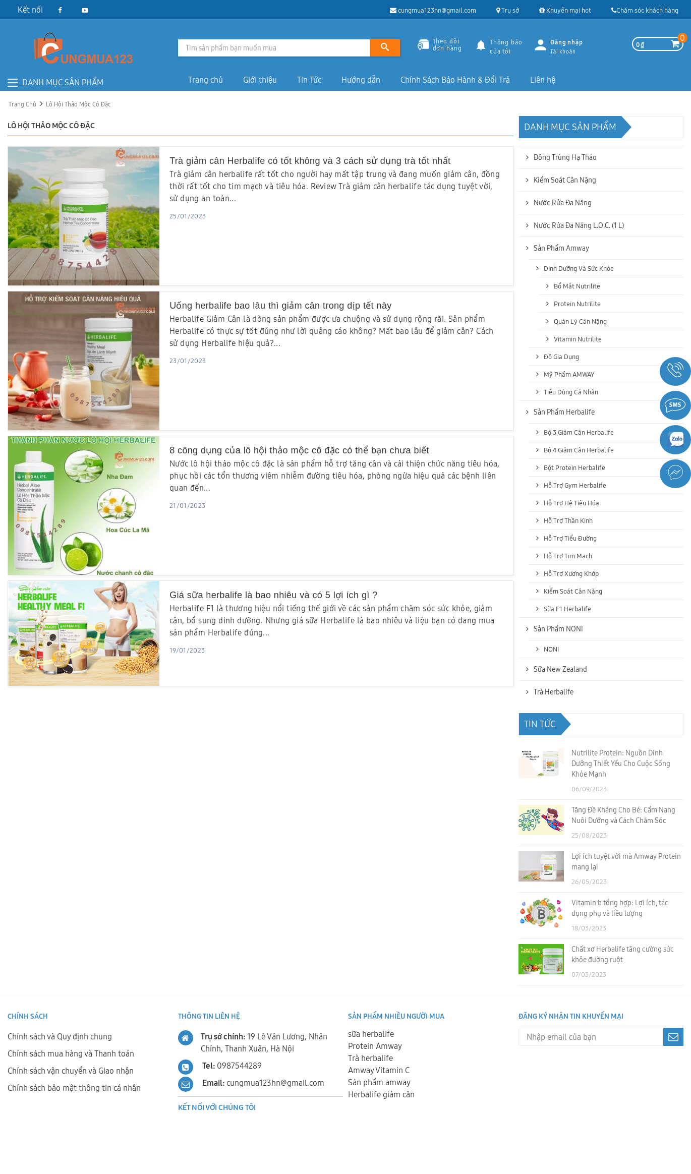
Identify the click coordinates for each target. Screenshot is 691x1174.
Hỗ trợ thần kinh (568, 520)
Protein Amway (375, 1045)
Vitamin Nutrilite (578, 338)
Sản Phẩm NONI (558, 629)
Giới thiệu (260, 79)
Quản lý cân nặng (580, 321)
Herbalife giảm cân (381, 1094)
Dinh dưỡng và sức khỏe (579, 268)
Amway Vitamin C (379, 1070)
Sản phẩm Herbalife (564, 412)
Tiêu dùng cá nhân (571, 391)
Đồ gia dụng (561, 356)
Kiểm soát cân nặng (565, 180)
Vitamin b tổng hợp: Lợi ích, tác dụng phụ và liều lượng (619, 908)
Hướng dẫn (360, 79)
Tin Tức (309, 79)
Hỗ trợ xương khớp (571, 573)
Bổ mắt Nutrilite (577, 285)
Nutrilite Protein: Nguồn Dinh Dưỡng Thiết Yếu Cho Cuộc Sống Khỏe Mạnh (620, 763)
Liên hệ (542, 79)
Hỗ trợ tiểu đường (570, 538)
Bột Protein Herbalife (574, 467)
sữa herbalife (371, 1033)
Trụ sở (507, 10)
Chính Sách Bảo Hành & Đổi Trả (455, 79)
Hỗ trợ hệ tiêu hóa (571, 502)
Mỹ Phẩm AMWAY (569, 374)
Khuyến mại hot (565, 10)
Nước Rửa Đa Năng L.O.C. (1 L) (579, 225)
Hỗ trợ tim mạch (568, 555)
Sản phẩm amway (379, 1082)
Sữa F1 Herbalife (567, 608)
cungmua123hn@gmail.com (433, 10)
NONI (551, 649)
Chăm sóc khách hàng (644, 10)
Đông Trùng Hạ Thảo (565, 157)
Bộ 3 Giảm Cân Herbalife (579, 432)
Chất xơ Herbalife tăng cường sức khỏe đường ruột (622, 954)
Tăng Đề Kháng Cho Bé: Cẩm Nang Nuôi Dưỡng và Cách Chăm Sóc (623, 815)
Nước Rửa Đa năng (563, 203)
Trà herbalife (370, 1058)
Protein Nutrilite (577, 303)
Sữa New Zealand (560, 669)
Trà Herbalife (553, 692)
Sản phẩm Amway (561, 248)
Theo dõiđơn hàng (440, 44)
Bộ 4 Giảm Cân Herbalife (579, 449)
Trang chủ (205, 79)
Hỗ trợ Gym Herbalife (575, 485)
